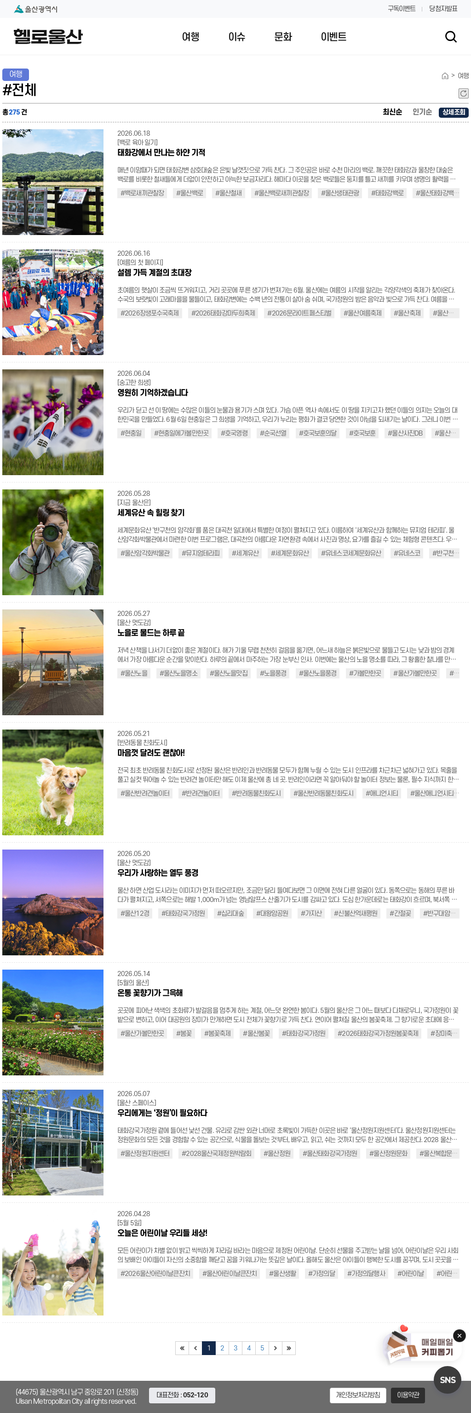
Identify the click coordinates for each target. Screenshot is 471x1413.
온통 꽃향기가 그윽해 (150, 993)
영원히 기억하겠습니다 (152, 393)
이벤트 (333, 37)
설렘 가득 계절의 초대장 (154, 273)
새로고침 (464, 93)
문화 (282, 37)
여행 (190, 37)
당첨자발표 (443, 9)
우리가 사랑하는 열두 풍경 (157, 873)
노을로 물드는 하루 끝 (150, 633)
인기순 (422, 112)
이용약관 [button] (408, 1395)
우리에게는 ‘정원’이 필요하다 (162, 1113)
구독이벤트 (402, 9)
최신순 (392, 112)
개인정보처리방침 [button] (358, 1395)
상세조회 (453, 112)
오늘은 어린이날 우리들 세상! (162, 1233)
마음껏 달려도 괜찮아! (150, 753)
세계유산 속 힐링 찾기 (150, 513)
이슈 (236, 37)
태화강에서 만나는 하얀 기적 (161, 153)
